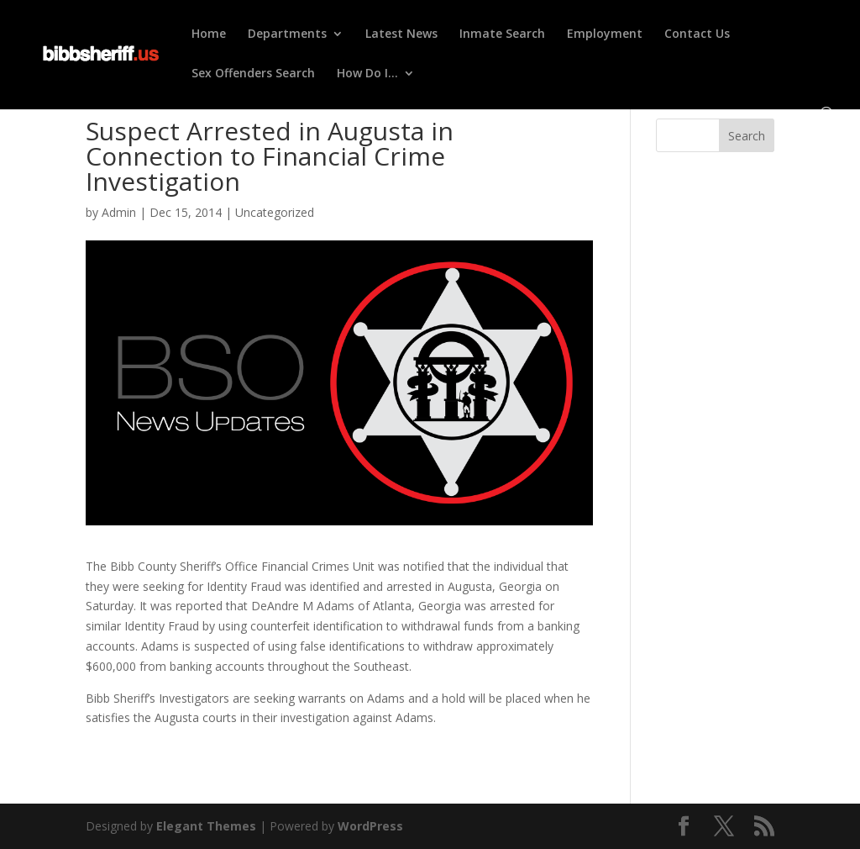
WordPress (370, 826)
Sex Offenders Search (253, 74)
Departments (287, 34)
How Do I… (367, 74)
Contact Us (697, 34)
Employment (604, 34)
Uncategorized (274, 212)
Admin (119, 212)
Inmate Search (502, 34)
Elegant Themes (206, 826)
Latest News (401, 34)
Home (208, 34)
